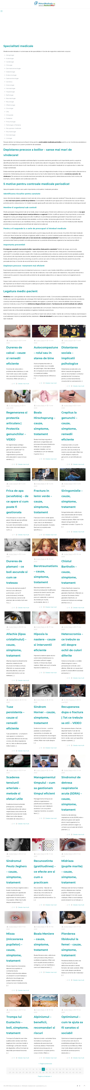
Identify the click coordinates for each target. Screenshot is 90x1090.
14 (53, 1069)
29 (30, 1072)
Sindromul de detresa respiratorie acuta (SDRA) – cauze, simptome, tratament (71, 793)
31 (36, 1072)
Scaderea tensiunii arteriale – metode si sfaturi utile (14, 788)
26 (20, 1072)
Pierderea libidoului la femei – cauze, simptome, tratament (71, 944)
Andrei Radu (13, 340)
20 (73, 1069)
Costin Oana (40, 340)
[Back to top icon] (84, 1086)
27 (23, 1072)
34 (47, 1072)
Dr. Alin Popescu (14, 405)
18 (66, 1069)
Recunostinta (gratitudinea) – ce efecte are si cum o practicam (45, 871)
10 (40, 1069)
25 (16, 1072)
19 (70, 1069)
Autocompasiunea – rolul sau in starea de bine (47, 353)
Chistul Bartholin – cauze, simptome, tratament (69, 572)
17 (63, 1069)
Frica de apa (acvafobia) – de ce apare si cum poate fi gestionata (17, 501)
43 (77, 1072)
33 (43, 1072)
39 (63, 1072)
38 (60, 1072)
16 (60, 1069)
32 (40, 1072)
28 (27, 1072)
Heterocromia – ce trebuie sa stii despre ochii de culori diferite (72, 644)
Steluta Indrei (13, 700)
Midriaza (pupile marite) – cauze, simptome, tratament (72, 871)
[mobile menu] (1, 11)
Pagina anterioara (45, 1063)
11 (43, 1069)
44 (80, 1072)
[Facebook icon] (77, 1086)
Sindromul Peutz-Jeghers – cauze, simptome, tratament (16, 871)
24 (13, 1072)
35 (50, 1072)
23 (10, 1072)
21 (76, 1069)
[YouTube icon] (80, 1086)
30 (33, 1072)
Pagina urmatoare (45, 1076)
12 (46, 1069)
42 (73, 1072)
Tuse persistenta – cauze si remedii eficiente (15, 717)
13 (50, 1069)
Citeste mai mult (23, 383)
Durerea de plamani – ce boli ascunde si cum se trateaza (17, 572)
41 (70, 1072)
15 (56, 1069)
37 (57, 1072)
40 (67, 1072)
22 (80, 1069)
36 (53, 1072)
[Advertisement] (45, 27)
